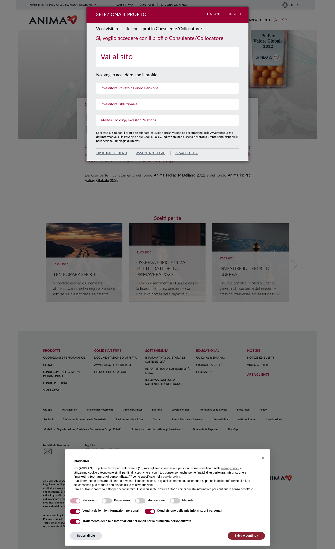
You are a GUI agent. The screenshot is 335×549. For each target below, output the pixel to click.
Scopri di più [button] (86, 535)
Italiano (214, 14)
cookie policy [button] (171, 476)
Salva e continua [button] (246, 535)
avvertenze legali (150, 153)
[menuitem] (167, 57)
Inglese (235, 14)
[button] (262, 458)
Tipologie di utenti (111, 153)
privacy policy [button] (230, 468)
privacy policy (186, 153)
